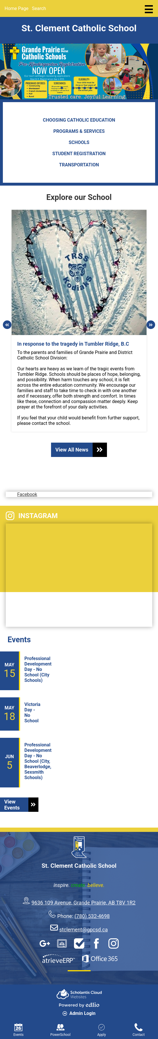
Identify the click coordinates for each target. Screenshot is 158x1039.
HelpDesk (79, 943)
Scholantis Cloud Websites (79, 994)
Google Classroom (62, 943)
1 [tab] (62, 88)
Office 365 (100, 958)
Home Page (16, 8)
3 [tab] (73, 88)
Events (19, 639)
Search (39, 8)
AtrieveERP (58, 958)
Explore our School (79, 197)
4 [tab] (79, 88)
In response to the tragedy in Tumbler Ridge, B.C (73, 344)
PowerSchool (60, 1030)
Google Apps (44, 943)
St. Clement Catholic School (79, 28)
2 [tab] (68, 88)
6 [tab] (90, 88)
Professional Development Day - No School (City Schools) (38, 669)
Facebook (29, 482)
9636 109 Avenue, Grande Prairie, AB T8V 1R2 (84, 903)
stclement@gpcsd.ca (83, 930)
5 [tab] (85, 88)
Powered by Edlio (79, 1005)
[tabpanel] (79, 71)
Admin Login (79, 1013)
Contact (138, 1030)
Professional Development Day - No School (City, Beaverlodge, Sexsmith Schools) (38, 761)
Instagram (32, 515)
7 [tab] (96, 88)
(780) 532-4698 (92, 916)
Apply (101, 1030)
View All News (81, 450)
